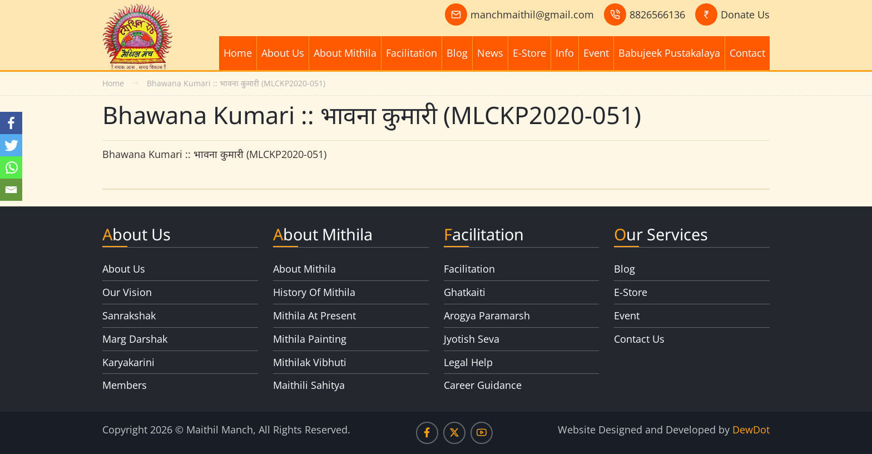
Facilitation (411, 53)
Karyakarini (128, 362)
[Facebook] (11, 123)
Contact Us (639, 339)
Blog (457, 53)
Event (596, 53)
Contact (747, 53)
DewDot (751, 429)
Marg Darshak (134, 339)
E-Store (529, 53)
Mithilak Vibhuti (309, 362)
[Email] (11, 190)
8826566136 (657, 14)
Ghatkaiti (464, 292)
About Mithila (345, 53)
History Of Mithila (314, 292)
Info (565, 53)
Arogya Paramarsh (487, 315)
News (490, 53)
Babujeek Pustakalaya (669, 53)
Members (124, 385)
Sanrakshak (129, 315)
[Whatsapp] (11, 167)
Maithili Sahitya (309, 385)
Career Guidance (483, 385)
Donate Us (745, 14)
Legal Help (468, 362)
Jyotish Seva (471, 339)
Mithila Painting (309, 339)
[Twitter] (11, 145)
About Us (282, 53)
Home (238, 53)
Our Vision (127, 292)
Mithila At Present (314, 315)
